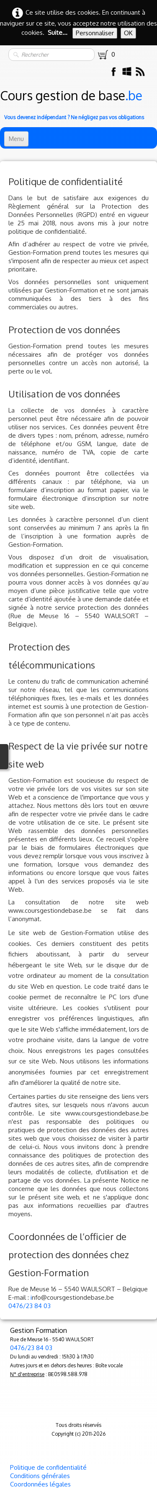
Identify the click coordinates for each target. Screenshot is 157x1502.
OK (128, 33)
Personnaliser (95, 33)
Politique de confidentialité (48, 1467)
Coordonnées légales (40, 1484)
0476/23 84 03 (29, 1306)
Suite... (57, 33)
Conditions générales (40, 1476)
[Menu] (16, 138)
